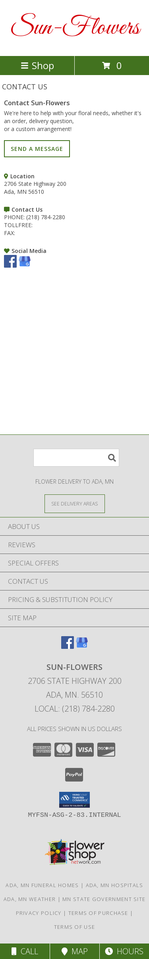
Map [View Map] (75, 951)
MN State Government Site (103, 899)
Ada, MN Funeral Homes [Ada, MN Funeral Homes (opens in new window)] (42, 885)
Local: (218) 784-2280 (75, 708)
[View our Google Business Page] (24, 265)
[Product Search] (76, 458)
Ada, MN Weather (30, 899)
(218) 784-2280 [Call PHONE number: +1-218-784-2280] (45, 217)
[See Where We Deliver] (75, 503)
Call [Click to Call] (25, 951)
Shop (37, 65)
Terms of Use (74, 926)
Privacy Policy (39, 913)
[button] (74, 800)
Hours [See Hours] (124, 951)
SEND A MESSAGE (37, 148)
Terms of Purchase (98, 913)
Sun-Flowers (74, 28)
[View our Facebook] (10, 265)
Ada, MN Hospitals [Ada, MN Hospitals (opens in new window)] (114, 885)
